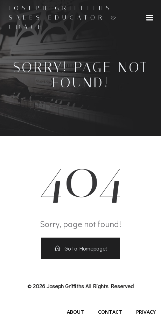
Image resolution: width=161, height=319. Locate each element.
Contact (110, 312)
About (75, 312)
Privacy (146, 312)
